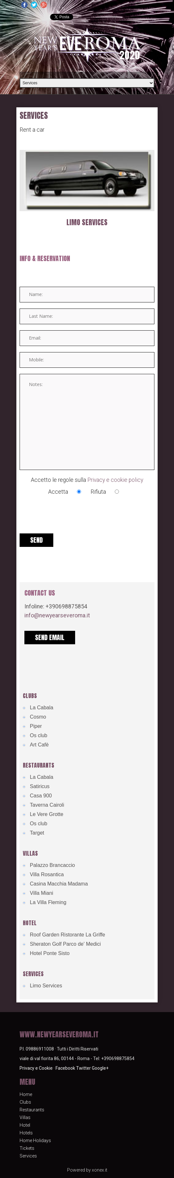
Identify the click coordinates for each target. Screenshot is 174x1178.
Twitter (83, 1068)
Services (28, 1155)
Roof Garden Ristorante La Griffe (67, 934)
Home (26, 1094)
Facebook (65, 1068)
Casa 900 (41, 795)
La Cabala (41, 707)
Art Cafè (39, 744)
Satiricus (39, 786)
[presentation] (68, 520)
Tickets (27, 1148)
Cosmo (38, 717)
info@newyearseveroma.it (57, 615)
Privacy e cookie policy (115, 480)
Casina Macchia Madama (59, 883)
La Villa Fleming (48, 902)
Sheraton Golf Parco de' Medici (65, 944)
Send (36, 540)
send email (50, 637)
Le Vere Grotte (46, 814)
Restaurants (32, 1109)
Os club (38, 735)
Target (37, 833)
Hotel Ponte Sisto (50, 953)
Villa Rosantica (47, 874)
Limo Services (87, 222)
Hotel (25, 1125)
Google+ (100, 1068)
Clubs (25, 1102)
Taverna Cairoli (47, 805)
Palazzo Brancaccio (52, 865)
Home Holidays (35, 1140)
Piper (36, 726)
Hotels (26, 1132)
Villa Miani (41, 893)
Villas (25, 1117)
